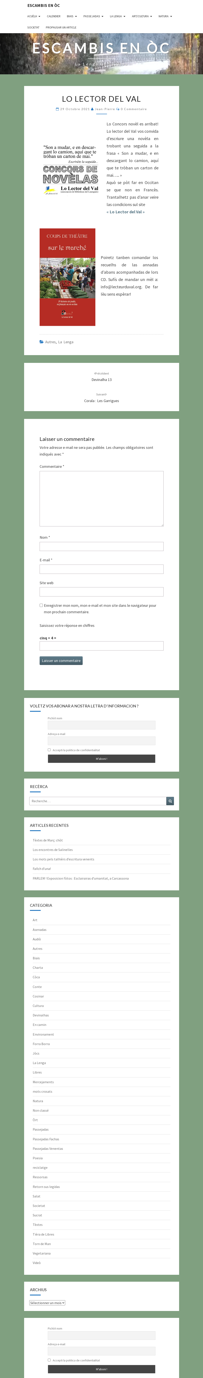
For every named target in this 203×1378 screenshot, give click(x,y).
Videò (37, 1263)
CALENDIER (53, 16)
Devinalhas (41, 1015)
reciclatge (40, 1167)
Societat (33, 27)
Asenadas (39, 929)
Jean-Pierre (105, 109)
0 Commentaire (134, 109)
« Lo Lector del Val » (126, 211)
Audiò (37, 939)
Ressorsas (40, 1177)
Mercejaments (43, 1082)
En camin (39, 1024)
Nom (45, 537)
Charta (38, 967)
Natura (164, 16)
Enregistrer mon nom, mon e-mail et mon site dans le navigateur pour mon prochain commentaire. (100, 609)
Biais (70, 16)
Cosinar (38, 996)
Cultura (38, 1005)
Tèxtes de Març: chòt (48, 840)
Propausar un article (61, 27)
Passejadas (92, 16)
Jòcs (36, 1053)
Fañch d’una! (42, 868)
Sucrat (37, 1215)
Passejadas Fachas (46, 1139)
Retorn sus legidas (46, 1186)
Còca (36, 977)
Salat (36, 1196)
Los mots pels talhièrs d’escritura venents (63, 859)
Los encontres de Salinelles (53, 849)
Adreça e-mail (56, 734)
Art (35, 920)
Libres (37, 1072)
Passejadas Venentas (48, 1148)
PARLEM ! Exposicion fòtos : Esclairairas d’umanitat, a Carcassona (81, 878)
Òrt (35, 1120)
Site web (46, 582)
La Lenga (116, 16)
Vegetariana (42, 1253)
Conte (37, 987)
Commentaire (52, 466)
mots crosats (42, 1091)
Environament (43, 1034)
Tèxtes (38, 1224)
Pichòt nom (55, 718)
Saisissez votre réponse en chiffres (67, 625)
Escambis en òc (43, 5)
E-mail (46, 559)
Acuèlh (32, 16)
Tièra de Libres (43, 1234)
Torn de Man (42, 1244)
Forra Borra (41, 1044)
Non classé (41, 1110)
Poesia (38, 1158)
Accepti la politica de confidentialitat (74, 750)
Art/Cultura (140, 16)
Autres (50, 341)
